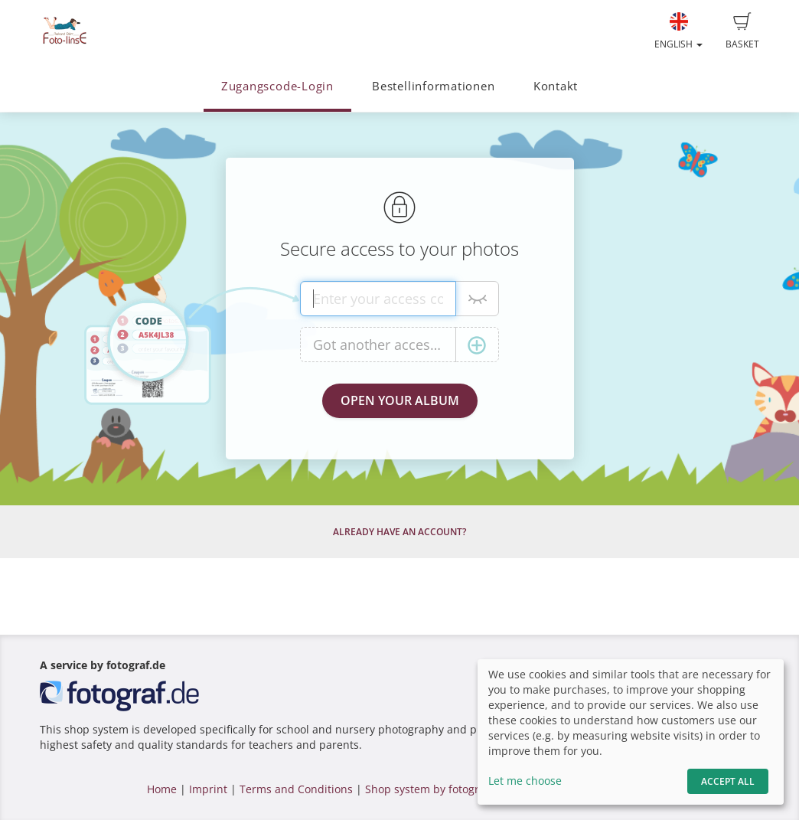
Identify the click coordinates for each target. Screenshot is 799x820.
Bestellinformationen (433, 86)
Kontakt (555, 86)
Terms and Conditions (296, 789)
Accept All (728, 781)
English (678, 31)
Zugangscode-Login (277, 86)
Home (162, 789)
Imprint (208, 789)
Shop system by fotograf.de (435, 789)
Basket (742, 31)
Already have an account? (399, 531)
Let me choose (525, 780)
